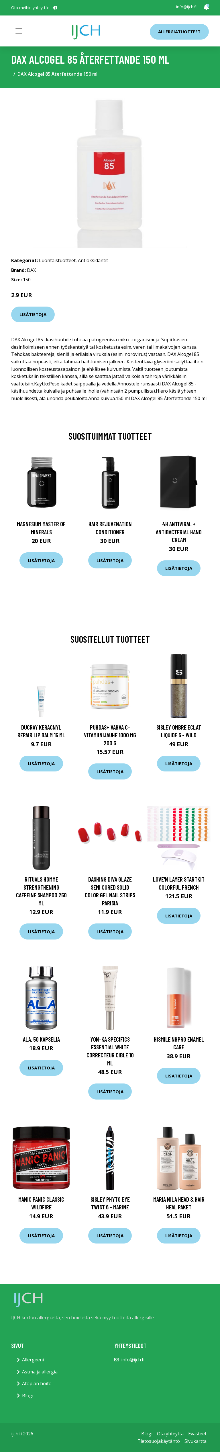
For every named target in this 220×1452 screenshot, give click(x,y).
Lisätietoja (32, 314)
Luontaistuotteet (57, 260)
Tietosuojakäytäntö (159, 1441)
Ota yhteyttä (170, 1433)
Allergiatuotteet (179, 31)
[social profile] (55, 7)
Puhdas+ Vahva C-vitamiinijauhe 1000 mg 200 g (110, 735)
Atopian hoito (37, 1383)
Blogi (27, 1395)
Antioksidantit (93, 260)
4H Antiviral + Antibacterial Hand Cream (179, 531)
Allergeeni (33, 1360)
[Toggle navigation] (19, 31)
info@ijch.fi (186, 6)
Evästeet (197, 1433)
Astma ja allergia (40, 1372)
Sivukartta (195, 1441)
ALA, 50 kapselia (41, 1039)
